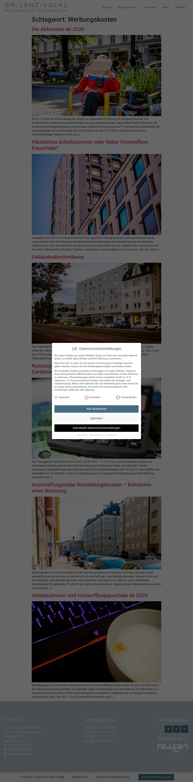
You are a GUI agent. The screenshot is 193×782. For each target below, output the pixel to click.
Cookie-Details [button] (82, 435)
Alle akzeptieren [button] (96, 408)
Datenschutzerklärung (76, 386)
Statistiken (92, 397)
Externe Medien (126, 397)
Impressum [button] (112, 435)
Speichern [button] (96, 418)
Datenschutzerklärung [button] (97, 435)
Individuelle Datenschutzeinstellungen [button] (96, 427)
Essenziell (61, 397)
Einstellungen (61, 389)
